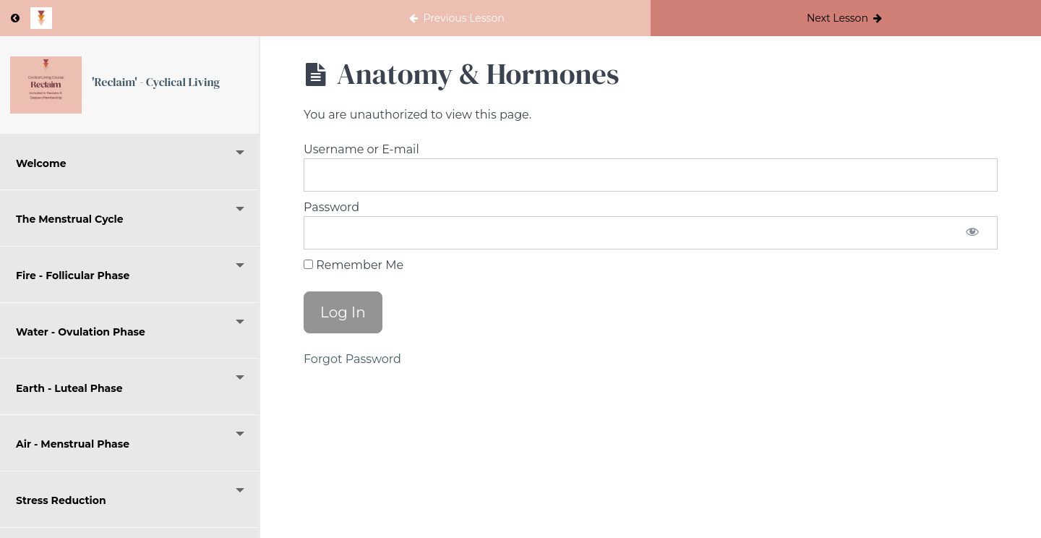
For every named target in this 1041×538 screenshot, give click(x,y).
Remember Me (353, 265)
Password (331, 207)
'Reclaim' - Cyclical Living (156, 82)
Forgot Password (352, 359)
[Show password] (972, 232)
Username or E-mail (361, 149)
